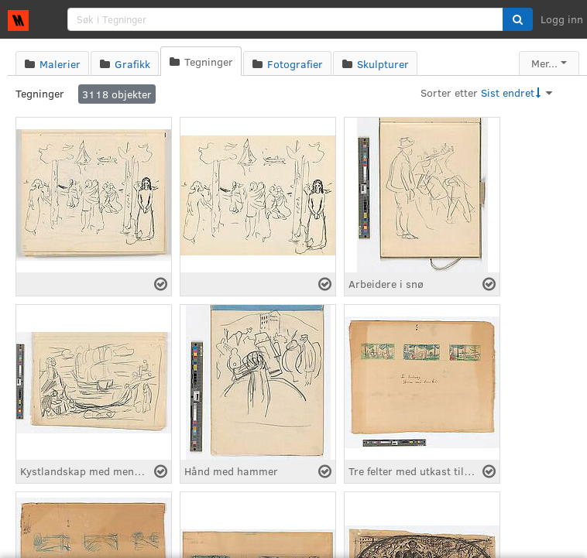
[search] (285, 19)
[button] (518, 19)
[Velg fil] (160, 284)
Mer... (544, 63)
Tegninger (39, 93)
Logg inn (562, 19)
